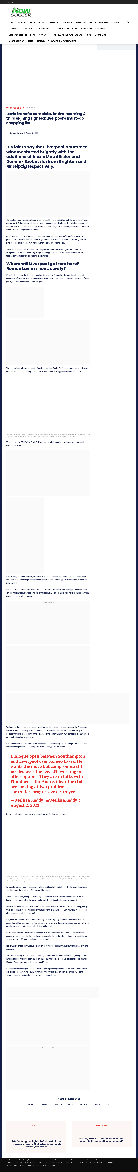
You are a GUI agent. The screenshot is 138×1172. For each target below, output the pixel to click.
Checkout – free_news (66, 29)
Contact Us (53, 22)
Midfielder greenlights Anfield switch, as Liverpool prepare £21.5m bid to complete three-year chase (36, 1144)
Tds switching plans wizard (68, 35)
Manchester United (86, 22)
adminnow (18, 133)
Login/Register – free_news (22, 35)
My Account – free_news (93, 29)
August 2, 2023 (25, 805)
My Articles (44, 35)
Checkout (13, 29)
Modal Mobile (101, 35)
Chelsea (115, 22)
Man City (103, 22)
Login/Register (44, 29)
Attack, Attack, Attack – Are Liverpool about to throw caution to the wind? (101, 1140)
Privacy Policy (37, 22)
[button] (128, 23)
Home (88, 35)
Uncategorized (15, 108)
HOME (11, 22)
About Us (22, 22)
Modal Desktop (16, 41)
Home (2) (40, 41)
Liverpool (68, 22)
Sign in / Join (11, 2)
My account (28, 29)
